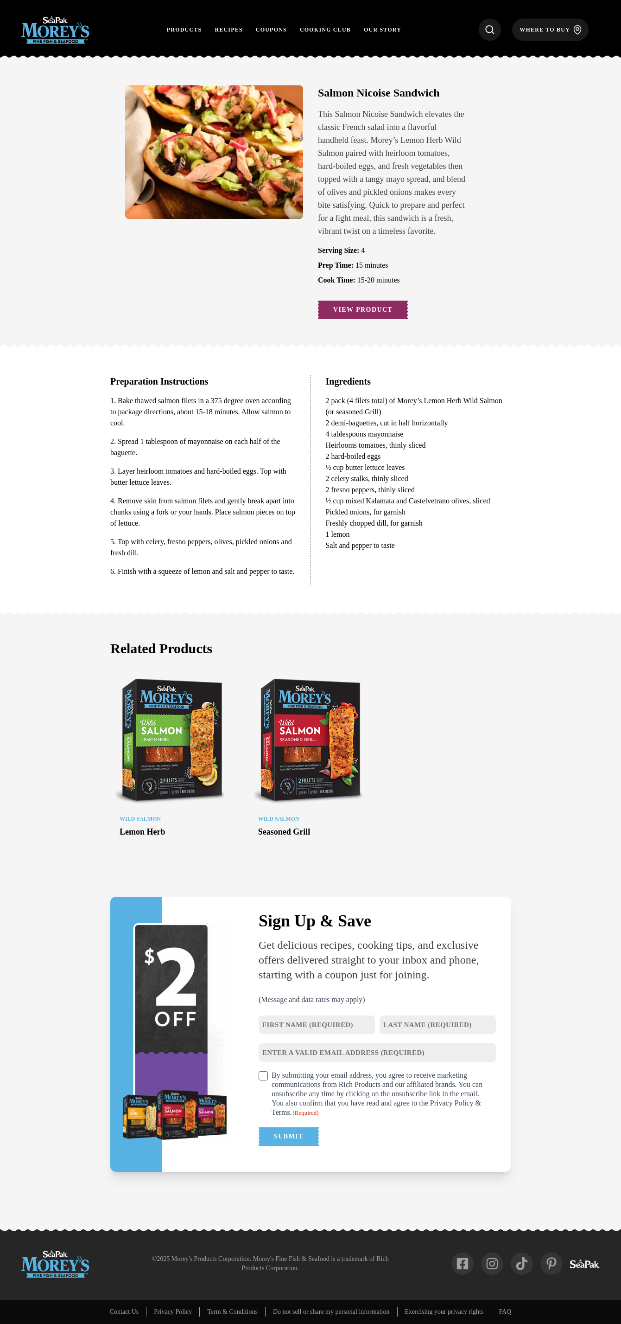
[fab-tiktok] (522, 1264)
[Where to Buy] (550, 30)
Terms (281, 1112)
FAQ (505, 1311)
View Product (363, 309)
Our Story (382, 29)
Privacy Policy (452, 1103)
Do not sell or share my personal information (331, 1311)
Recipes (228, 29)
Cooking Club (325, 29)
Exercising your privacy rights (444, 1311)
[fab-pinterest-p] (551, 1264)
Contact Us (124, 1311)
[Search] (490, 30)
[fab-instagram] (492, 1264)
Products (184, 29)
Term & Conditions (232, 1311)
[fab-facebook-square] (462, 1264)
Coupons (271, 29)
